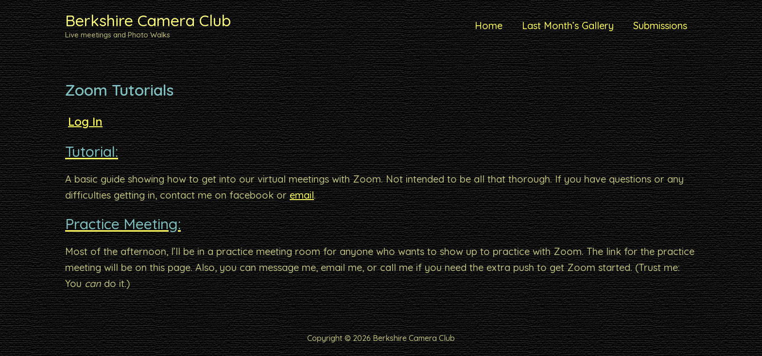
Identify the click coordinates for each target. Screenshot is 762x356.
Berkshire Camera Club (148, 20)
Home (488, 25)
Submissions (660, 25)
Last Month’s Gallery (568, 25)
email (302, 195)
